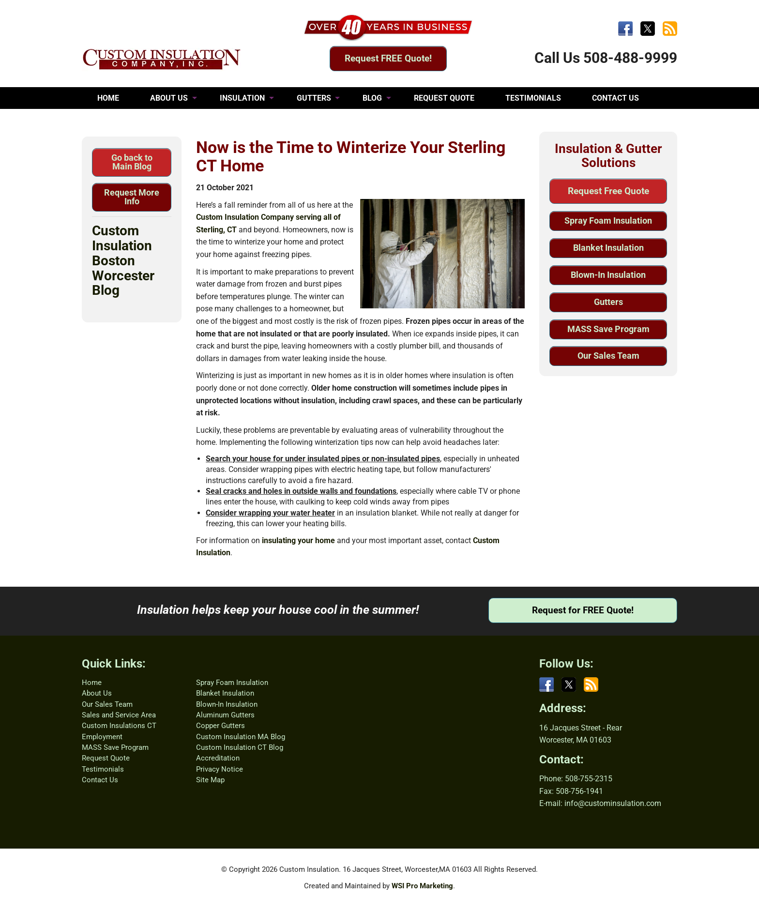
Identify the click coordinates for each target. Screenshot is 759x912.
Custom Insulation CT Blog (239, 747)
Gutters (608, 302)
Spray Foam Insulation (608, 220)
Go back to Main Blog (131, 161)
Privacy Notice (219, 769)
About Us (97, 693)
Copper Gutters (220, 725)
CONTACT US (615, 98)
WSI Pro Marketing (422, 886)
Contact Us (100, 779)
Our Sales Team (608, 355)
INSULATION (242, 98)
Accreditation (218, 758)
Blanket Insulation (608, 248)
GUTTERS (314, 98)
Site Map (210, 779)
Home (92, 682)
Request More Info (131, 196)
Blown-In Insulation (608, 275)
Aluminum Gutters (225, 715)
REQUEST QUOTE (444, 98)
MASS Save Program (608, 329)
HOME (108, 98)
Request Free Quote (608, 191)
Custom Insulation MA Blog (240, 736)
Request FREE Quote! (388, 58)
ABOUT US (169, 98)
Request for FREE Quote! (583, 610)
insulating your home (298, 540)
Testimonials (103, 769)
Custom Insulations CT (119, 725)
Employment (102, 736)
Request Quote (106, 758)
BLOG (372, 98)
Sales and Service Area (119, 715)
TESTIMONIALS (533, 98)
